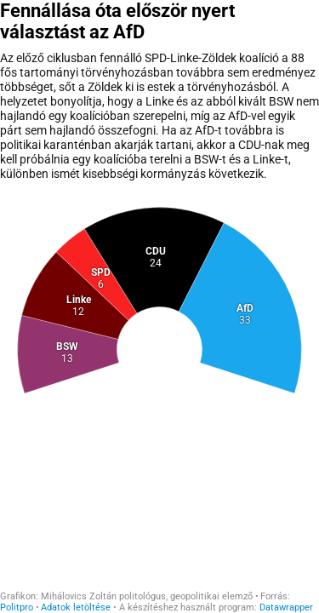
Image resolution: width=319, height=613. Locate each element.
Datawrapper (286, 607)
